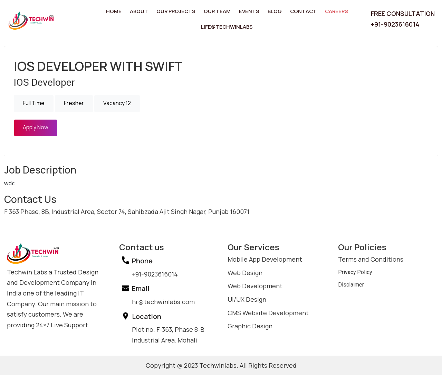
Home (119, 11)
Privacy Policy (357, 271)
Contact (299, 11)
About (143, 11)
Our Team (217, 11)
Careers (331, 11)
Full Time (34, 102)
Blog (271, 11)
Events (247, 11)
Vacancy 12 (117, 102)
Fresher (74, 102)
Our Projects (178, 11)
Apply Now (36, 127)
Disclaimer (352, 285)
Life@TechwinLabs (227, 26)
